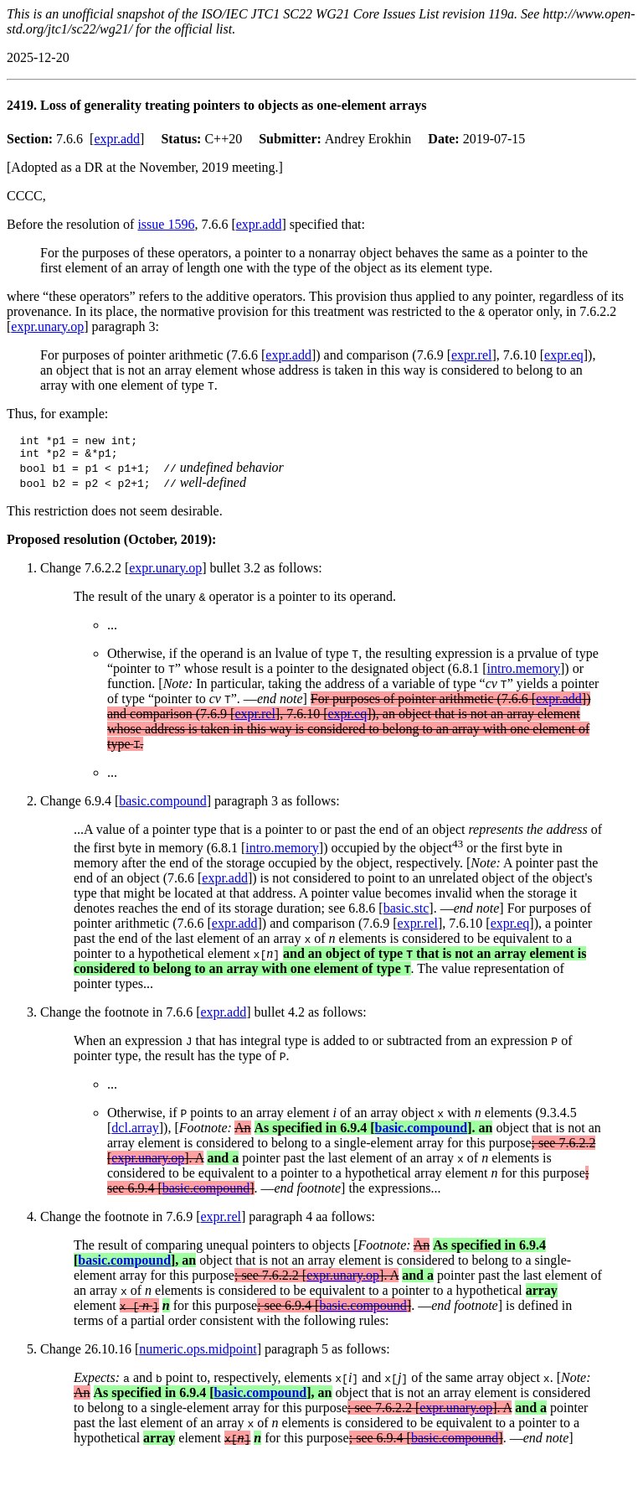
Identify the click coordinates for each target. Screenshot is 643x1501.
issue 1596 (165, 224)
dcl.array (134, 1133)
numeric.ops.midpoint (197, 1354)
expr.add (117, 139)
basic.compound (162, 806)
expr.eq (564, 355)
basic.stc (406, 913)
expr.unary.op (47, 326)
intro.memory (523, 673)
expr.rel (471, 355)
